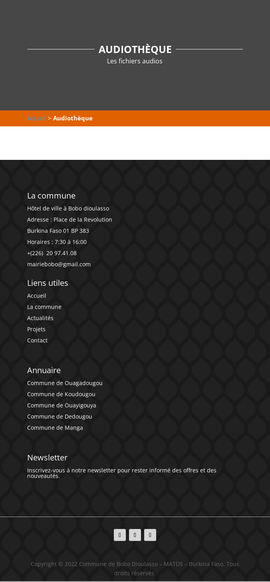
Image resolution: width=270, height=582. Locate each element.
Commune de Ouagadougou (65, 383)
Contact (37, 340)
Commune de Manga (55, 427)
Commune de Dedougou (59, 416)
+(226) (36, 253)
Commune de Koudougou (61, 394)
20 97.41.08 (61, 253)
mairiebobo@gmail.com (59, 264)
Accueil (36, 118)
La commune (44, 307)
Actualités (40, 318)
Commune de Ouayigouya (61, 405)
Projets (36, 329)
